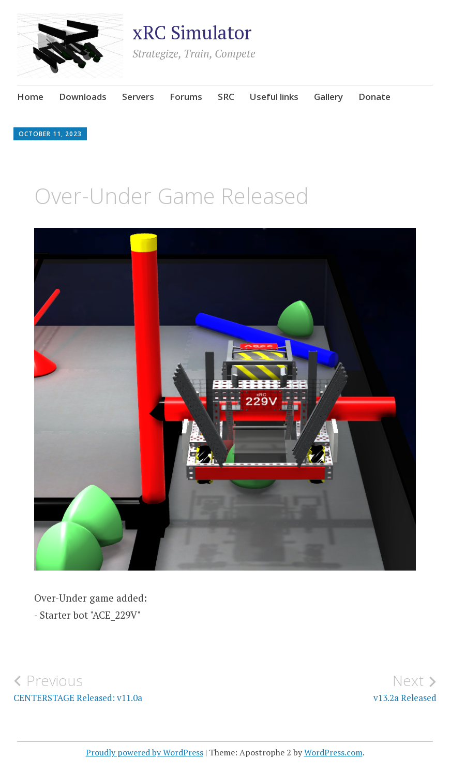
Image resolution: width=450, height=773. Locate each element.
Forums (186, 97)
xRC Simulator (191, 32)
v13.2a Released (331, 687)
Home (30, 97)
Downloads (83, 97)
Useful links (274, 97)
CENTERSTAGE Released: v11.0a (119, 687)
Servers (138, 97)
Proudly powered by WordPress (144, 752)
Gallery (328, 97)
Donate (374, 97)
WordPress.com (333, 752)
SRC (226, 97)
